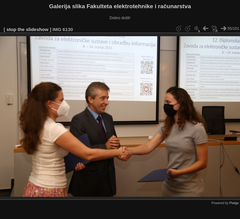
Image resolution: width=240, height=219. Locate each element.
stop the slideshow (27, 29)
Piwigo (234, 203)
